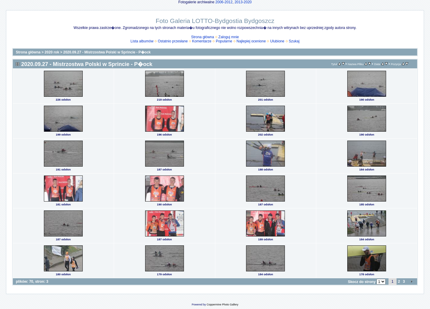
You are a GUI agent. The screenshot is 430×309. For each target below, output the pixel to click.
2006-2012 (223, 2)
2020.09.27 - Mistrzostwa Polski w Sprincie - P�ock (107, 52)
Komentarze (201, 41)
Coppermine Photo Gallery (222, 304)
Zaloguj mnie (228, 37)
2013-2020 (242, 2)
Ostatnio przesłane (173, 41)
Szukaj (294, 41)
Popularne (224, 41)
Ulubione (277, 41)
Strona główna (202, 37)
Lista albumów (141, 41)
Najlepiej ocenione (251, 41)
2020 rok (51, 52)
